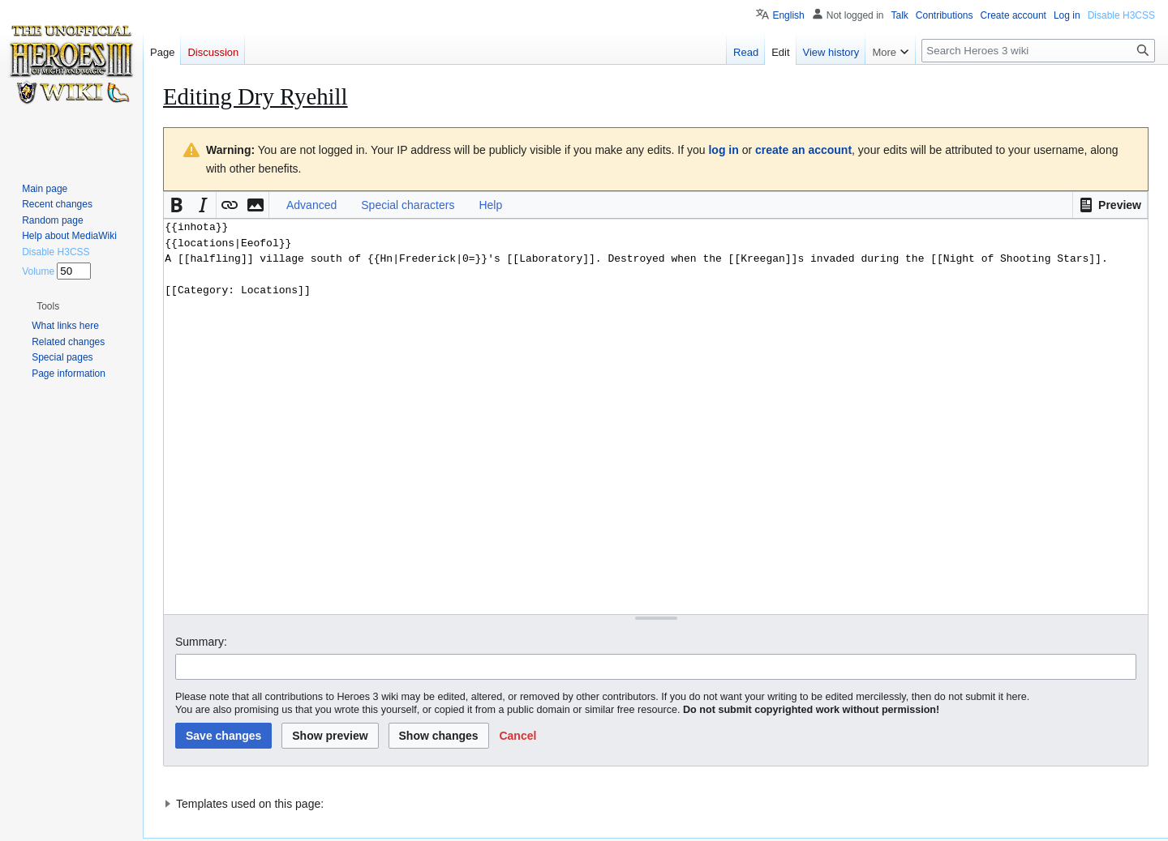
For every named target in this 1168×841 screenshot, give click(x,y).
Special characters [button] (407, 205)
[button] (1110, 205)
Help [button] (490, 205)
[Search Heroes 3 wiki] (1038, 50)
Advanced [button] (311, 205)
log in (723, 149)
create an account (803, 149)
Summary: (201, 641)
